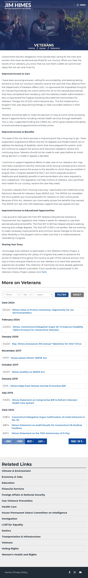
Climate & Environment (16, 471)
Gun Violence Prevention (17, 500)
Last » (41, 441)
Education (8, 482)
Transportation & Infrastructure (21, 536)
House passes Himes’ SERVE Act (29, 358)
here (44, 272)
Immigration (9, 518)
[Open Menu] (81, 5)
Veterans (44, 45)
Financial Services (13, 488)
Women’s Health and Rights (19, 554)
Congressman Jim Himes (21, 5)
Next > (30, 441)
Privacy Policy (20, 572)
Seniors (6, 530)
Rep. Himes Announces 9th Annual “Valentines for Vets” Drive (46, 344)
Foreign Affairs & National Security (23, 494)
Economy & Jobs (12, 476)
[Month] (11, 295)
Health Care (9, 506)
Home (31, 48)
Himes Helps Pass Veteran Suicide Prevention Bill (38, 386)
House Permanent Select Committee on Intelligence (34, 512)
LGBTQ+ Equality (12, 524)
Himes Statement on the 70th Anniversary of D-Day (41, 433)
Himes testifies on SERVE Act (28, 372)
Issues (42, 48)
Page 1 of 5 (77, 441)
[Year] (26, 295)
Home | (9, 572)
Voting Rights (10, 548)
